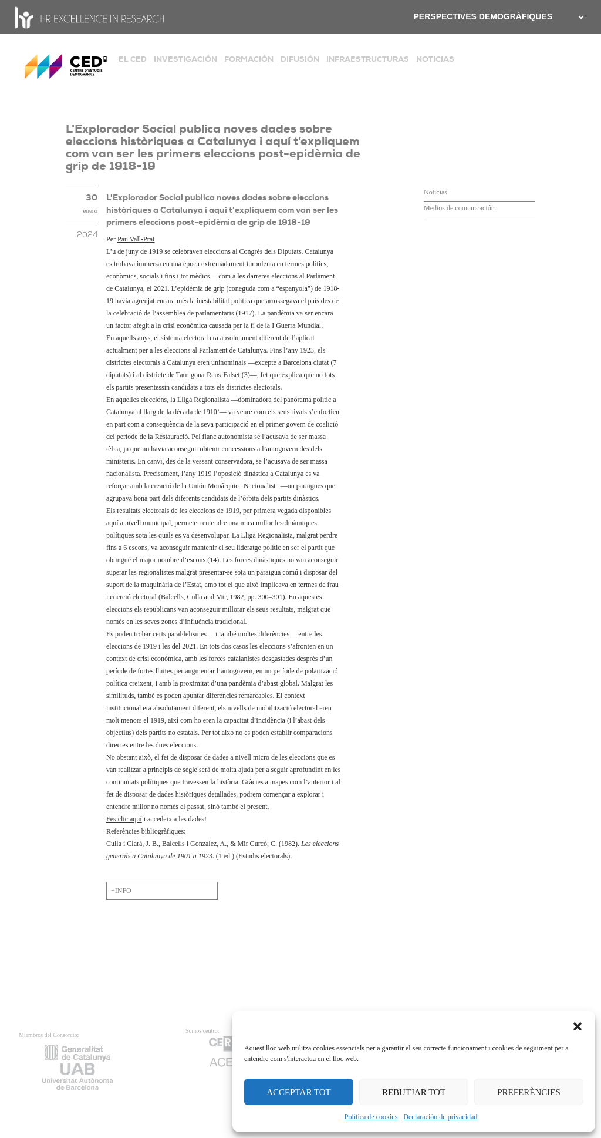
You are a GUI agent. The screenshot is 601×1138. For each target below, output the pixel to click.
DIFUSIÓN (300, 59)
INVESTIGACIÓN (185, 59)
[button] (577, 1025)
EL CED (133, 59)
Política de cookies (371, 1117)
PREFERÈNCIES (529, 1092)
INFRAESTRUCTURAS (367, 59)
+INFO (121, 891)
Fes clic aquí (124, 819)
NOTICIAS (435, 59)
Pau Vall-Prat (135, 239)
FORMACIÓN (249, 59)
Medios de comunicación (459, 208)
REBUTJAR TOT (413, 1092)
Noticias (435, 192)
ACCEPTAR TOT (298, 1092)
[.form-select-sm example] (580, 17)
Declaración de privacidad (440, 1117)
